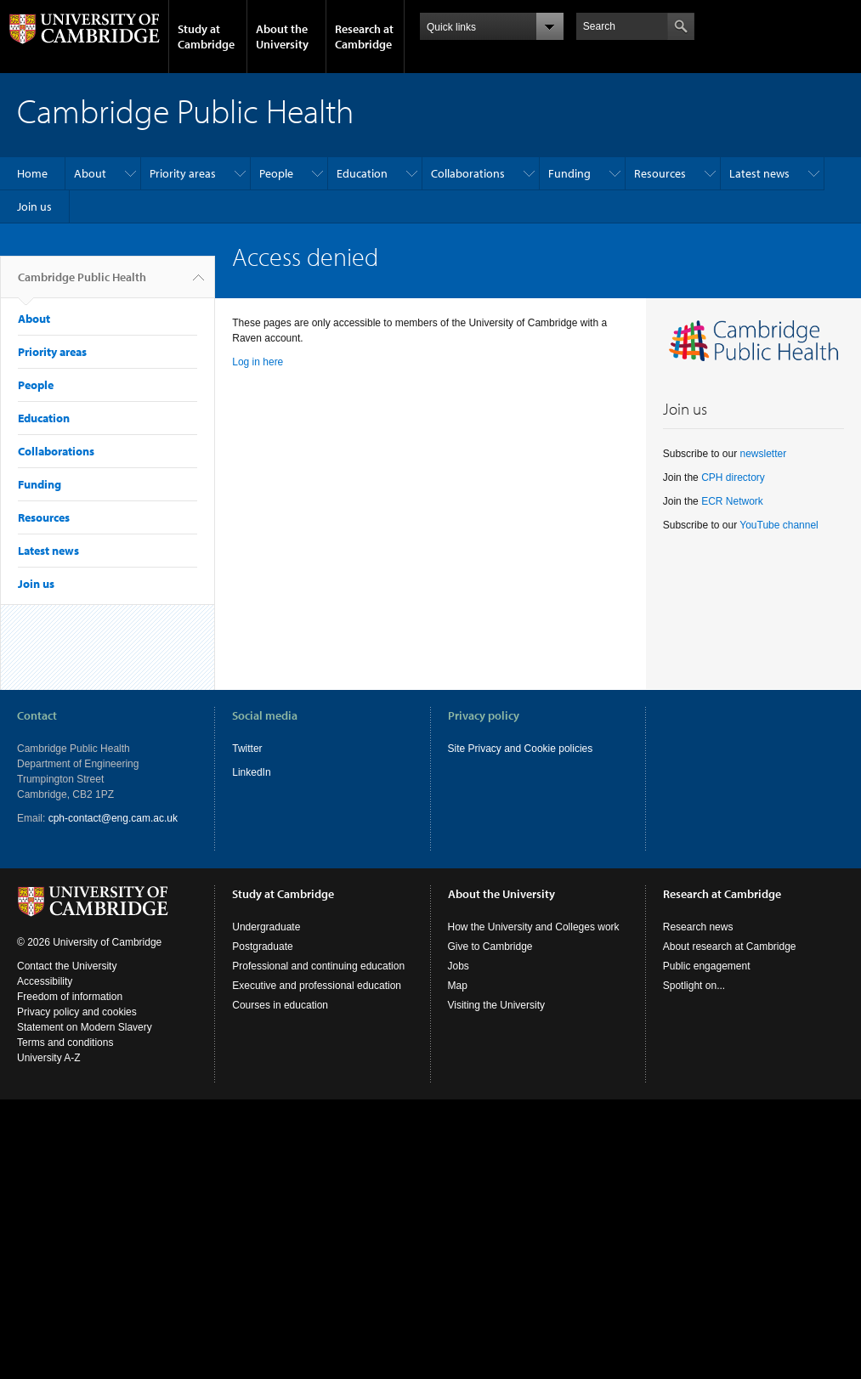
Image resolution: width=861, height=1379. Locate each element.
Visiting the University (497, 1005)
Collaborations (468, 173)
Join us (34, 206)
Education (362, 173)
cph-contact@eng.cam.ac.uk (113, 818)
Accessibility (44, 981)
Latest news (759, 173)
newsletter (762, 454)
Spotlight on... (694, 986)
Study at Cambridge (206, 36)
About (90, 173)
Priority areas (183, 173)
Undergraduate (266, 927)
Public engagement (707, 966)
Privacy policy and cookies (77, 1012)
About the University (282, 36)
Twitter (247, 748)
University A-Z (49, 1058)
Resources (660, 173)
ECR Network (732, 501)
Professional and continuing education (318, 966)
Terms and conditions (65, 1042)
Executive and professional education (316, 986)
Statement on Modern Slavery (84, 1027)
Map (457, 986)
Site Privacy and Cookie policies (520, 748)
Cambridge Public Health (82, 283)
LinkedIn (251, 772)
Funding (569, 173)
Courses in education (280, 1005)
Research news (698, 927)
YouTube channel (779, 525)
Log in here (257, 362)
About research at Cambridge (729, 946)
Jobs (458, 966)
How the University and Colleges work (534, 927)
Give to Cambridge (490, 946)
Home (32, 173)
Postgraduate (262, 946)
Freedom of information (69, 997)
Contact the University (66, 966)
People (276, 173)
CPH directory (733, 477)
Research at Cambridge (364, 36)
